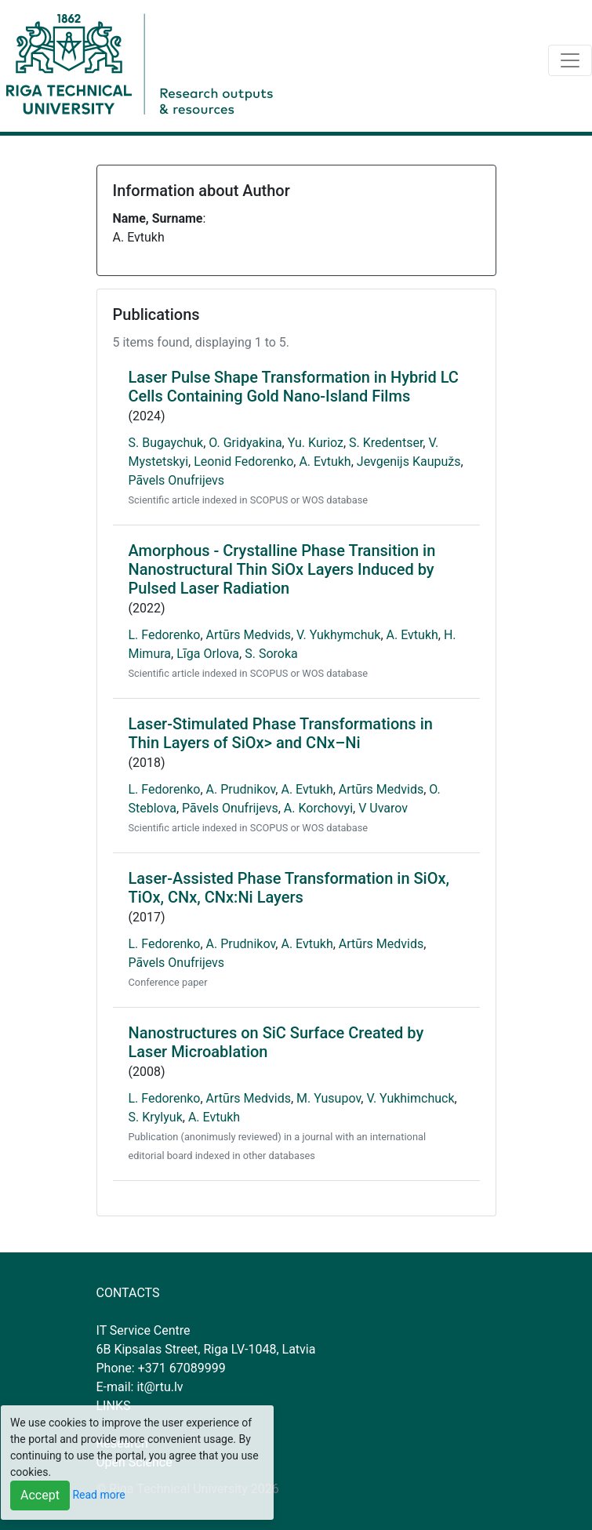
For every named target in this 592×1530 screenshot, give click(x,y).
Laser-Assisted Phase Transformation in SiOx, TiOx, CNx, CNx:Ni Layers (289, 888)
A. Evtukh (324, 461)
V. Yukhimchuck (410, 1098)
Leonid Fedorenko (243, 461)
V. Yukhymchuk (338, 634)
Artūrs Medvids (248, 634)
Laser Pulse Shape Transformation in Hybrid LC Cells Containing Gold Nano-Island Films (294, 386)
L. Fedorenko (165, 634)
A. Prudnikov (241, 789)
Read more (98, 1494)
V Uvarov (383, 808)
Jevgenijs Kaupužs (409, 461)
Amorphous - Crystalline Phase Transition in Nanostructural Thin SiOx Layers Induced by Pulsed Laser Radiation (282, 569)
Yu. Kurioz (315, 442)
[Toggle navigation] (570, 60)
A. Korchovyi (318, 808)
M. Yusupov (328, 1098)
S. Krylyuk (156, 1117)
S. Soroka (271, 653)
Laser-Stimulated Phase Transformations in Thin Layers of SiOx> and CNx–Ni (281, 733)
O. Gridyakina (245, 442)
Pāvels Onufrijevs (177, 480)
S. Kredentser (386, 442)
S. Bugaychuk (166, 442)
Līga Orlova (207, 653)
